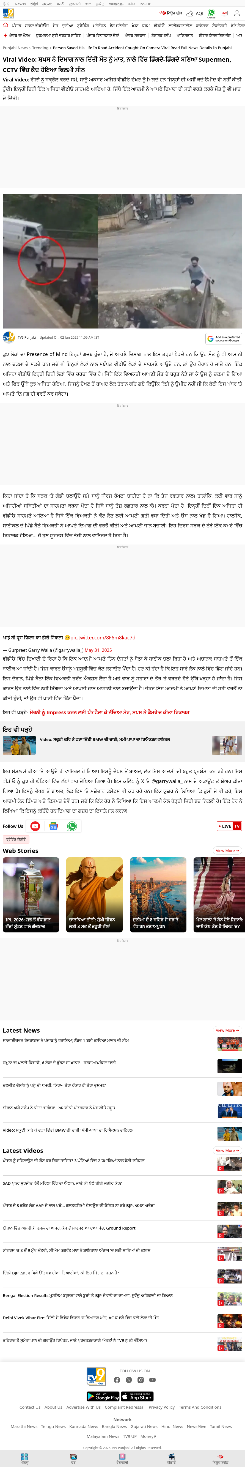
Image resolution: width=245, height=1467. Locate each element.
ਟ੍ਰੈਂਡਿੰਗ (83, 25)
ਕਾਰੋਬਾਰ (202, 25)
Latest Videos (23, 1150)
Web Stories (20, 850)
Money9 (148, 1436)
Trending (40, 47)
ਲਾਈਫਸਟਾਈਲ (180, 25)
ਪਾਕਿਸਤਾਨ (185, 35)
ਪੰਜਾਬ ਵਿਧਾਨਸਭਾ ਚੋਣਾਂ (103, 35)
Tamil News (221, 1426)
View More (227, 850)
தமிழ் (100, 3)
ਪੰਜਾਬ (16, 25)
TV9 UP (130, 1436)
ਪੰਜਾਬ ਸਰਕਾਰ (135, 35)
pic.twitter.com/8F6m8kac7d (103, 637)
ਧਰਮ (146, 25)
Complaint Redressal (125, 1407)
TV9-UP (145, 3)
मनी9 (131, 3)
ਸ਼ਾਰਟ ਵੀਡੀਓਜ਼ (37, 25)
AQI (199, 13)
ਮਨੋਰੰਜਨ (99, 25)
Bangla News (114, 1426)
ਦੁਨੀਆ (67, 25)
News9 (20, 3)
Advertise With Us (84, 1407)
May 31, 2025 (98, 650)
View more (227, 1030)
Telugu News (53, 1426)
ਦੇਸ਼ (55, 25)
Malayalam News (103, 1436)
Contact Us (30, 1407)
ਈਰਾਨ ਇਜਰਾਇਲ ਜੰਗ (215, 35)
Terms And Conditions (200, 1407)
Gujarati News (144, 1426)
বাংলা (88, 3)
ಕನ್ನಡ (34, 3)
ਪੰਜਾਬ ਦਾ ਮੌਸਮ (19, 35)
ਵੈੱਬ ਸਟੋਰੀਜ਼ (119, 25)
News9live (196, 1426)
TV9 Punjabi (27, 337)
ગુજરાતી (75, 3)
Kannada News (83, 1426)
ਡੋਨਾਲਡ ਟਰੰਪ (161, 35)
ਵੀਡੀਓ (159, 25)
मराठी (60, 3)
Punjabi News (15, 47)
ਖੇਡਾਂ (135, 25)
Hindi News (172, 1426)
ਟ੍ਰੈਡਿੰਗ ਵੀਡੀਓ (16, 839)
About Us (53, 1407)
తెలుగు (47, 3)
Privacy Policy (162, 1407)
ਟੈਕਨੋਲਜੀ (219, 25)
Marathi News (24, 1426)
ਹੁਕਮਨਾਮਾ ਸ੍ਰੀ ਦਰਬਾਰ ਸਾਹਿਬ (58, 35)
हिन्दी (6, 3)
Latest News (21, 1030)
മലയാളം (116, 3)
